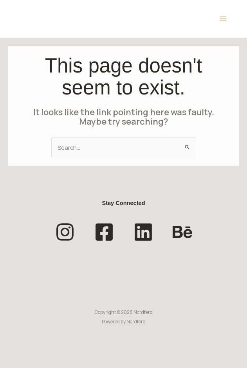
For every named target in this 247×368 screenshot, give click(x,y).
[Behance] (182, 232)
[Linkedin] (143, 232)
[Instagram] (65, 232)
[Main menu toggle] (223, 19)
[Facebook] (104, 232)
